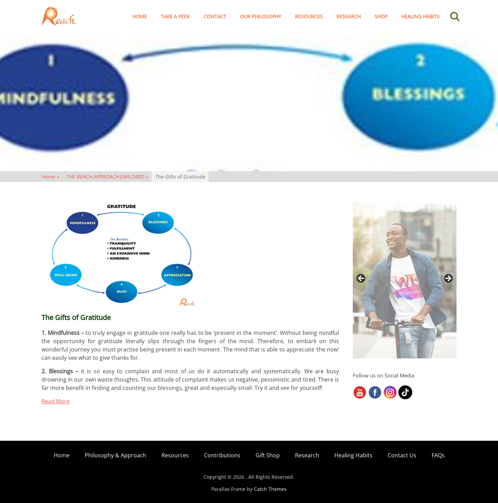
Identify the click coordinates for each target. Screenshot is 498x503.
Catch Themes (270, 489)
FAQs (438, 455)
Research (348, 16)
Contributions (222, 455)
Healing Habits (420, 16)
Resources (309, 16)
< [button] (361, 279)
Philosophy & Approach (115, 455)
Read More (56, 401)
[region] (404, 280)
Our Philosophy (260, 16)
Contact (215, 16)
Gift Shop (268, 455)
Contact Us (402, 455)
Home (139, 16)
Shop (381, 16)
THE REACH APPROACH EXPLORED (107, 176)
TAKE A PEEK (175, 16)
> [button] (448, 279)
